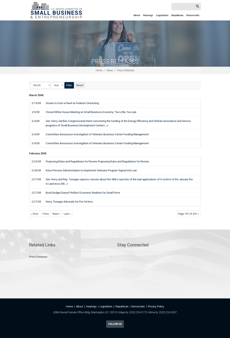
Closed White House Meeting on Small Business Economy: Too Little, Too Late (91, 112)
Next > (56, 213)
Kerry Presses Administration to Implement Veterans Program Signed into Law (91, 170)
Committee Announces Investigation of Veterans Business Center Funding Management (97, 134)
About (136, 15)
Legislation (162, 15)
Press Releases (115, 61)
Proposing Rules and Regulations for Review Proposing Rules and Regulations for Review (97, 161)
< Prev (45, 213)
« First (34, 213)
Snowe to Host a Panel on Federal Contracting (72, 103)
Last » (67, 213)
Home (99, 70)
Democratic (192, 15)
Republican (177, 15)
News (110, 70)
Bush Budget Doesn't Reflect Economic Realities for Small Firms (83, 192)
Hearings (148, 15)
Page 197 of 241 (188, 213)
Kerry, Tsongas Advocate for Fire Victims (69, 201)
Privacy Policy (156, 306)
